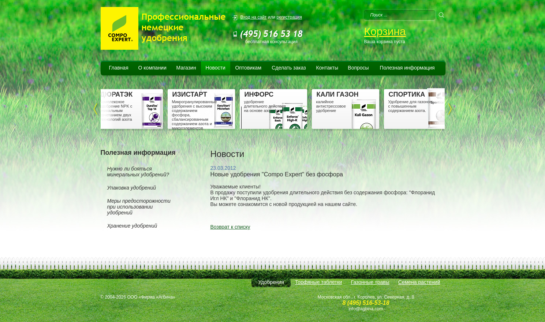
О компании (152, 68)
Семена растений (419, 282)
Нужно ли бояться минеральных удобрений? (138, 171)
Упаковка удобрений (131, 188)
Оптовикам (248, 68)
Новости (215, 68)
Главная (118, 68)
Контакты (327, 68)
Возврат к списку (230, 227)
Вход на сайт (253, 17)
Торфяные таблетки (318, 282)
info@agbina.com (366, 308)
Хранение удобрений (132, 226)
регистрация (289, 17)
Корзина (385, 31)
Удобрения (271, 282)
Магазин (186, 68)
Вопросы (358, 68)
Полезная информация (407, 68)
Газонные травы (370, 282)
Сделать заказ (289, 68)
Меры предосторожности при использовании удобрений (139, 207)
